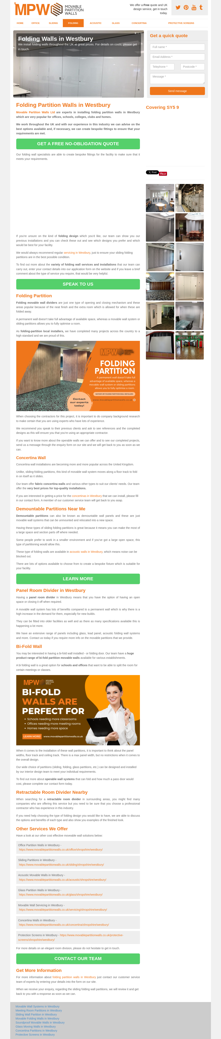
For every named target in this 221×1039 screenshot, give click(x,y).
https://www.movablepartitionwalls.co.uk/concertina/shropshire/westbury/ (64, 924)
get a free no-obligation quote (78, 143)
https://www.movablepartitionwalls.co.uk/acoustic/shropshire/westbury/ (62, 879)
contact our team (78, 958)
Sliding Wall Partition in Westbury (36, 1014)
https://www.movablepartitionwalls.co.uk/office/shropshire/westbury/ (61, 849)
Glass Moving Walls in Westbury (36, 1026)
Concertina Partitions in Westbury (36, 1030)
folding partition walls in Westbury (74, 977)
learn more (78, 578)
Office (35, 23)
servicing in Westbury (77, 252)
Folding (73, 23)
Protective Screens (181, 23)
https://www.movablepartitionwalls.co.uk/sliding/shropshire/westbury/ (61, 864)
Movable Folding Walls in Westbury (37, 1018)
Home (20, 23)
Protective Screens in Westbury (35, 1034)
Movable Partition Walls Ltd (35, 112)
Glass (116, 23)
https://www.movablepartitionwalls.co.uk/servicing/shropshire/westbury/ (63, 909)
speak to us (78, 284)
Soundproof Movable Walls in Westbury (40, 1022)
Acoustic (96, 23)
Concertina (139, 23)
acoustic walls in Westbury (86, 551)
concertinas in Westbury (87, 496)
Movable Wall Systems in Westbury (38, 1006)
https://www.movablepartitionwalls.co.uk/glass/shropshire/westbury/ (60, 894)
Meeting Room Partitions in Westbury (39, 1010)
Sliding (53, 23)
